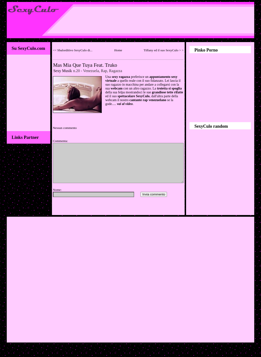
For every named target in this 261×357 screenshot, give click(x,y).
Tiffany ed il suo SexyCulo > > (163, 50)
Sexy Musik (62, 71)
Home (118, 50)
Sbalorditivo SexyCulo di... (75, 50)
